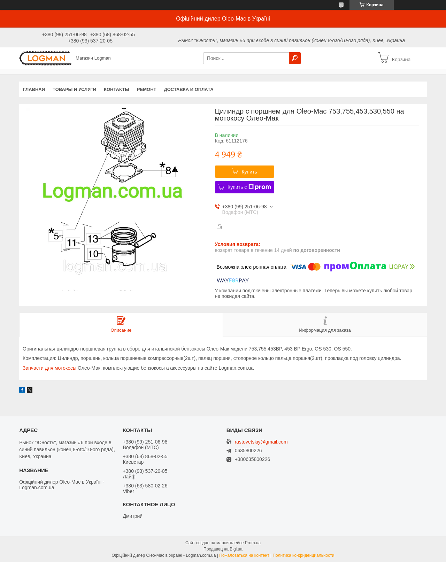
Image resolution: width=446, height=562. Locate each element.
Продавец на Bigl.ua (223, 549)
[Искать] (295, 58)
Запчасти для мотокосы (49, 368)
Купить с (249, 187)
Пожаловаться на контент (244, 555)
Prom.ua (253, 542)
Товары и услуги (74, 89)
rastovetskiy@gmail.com (261, 442)
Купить (249, 172)
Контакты (116, 89)
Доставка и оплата (188, 89)
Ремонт (146, 89)
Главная (34, 89)
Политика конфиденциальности (303, 555)
